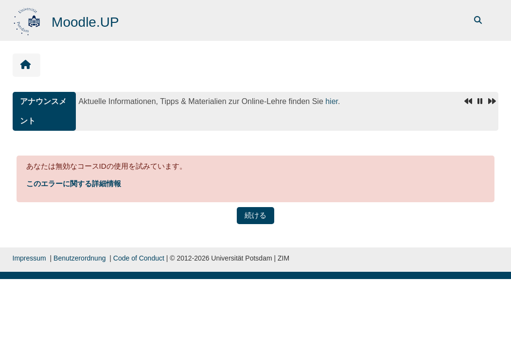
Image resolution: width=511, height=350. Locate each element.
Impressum (29, 258)
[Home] (28, 20)
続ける (255, 215)
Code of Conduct (138, 258)
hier (331, 101)
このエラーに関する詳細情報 (73, 183)
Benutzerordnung (79, 258)
